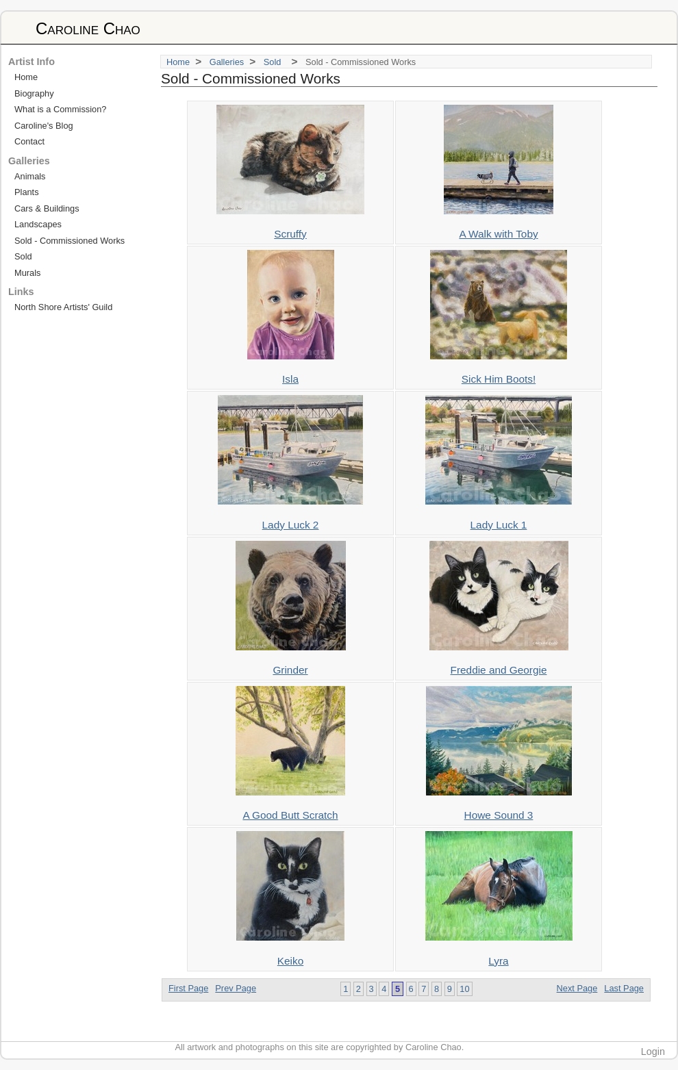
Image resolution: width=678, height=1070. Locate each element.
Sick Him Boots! (499, 379)
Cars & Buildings (46, 208)
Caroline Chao (88, 28)
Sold (275, 62)
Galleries (227, 62)
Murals (27, 273)
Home (178, 62)
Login (653, 1051)
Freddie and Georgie (499, 670)
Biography (34, 93)
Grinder (290, 670)
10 (464, 989)
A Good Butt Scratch (290, 815)
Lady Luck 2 (290, 525)
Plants (26, 192)
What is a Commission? (60, 109)
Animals (30, 176)
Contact (29, 141)
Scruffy (290, 234)
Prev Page (235, 988)
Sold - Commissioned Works (69, 240)
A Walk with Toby (498, 234)
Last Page (624, 988)
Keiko (290, 961)
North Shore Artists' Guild (63, 307)
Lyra (498, 961)
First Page (188, 988)
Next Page (577, 988)
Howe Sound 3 (498, 815)
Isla (290, 379)
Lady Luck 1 (498, 525)
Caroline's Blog (43, 125)
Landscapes (38, 224)
